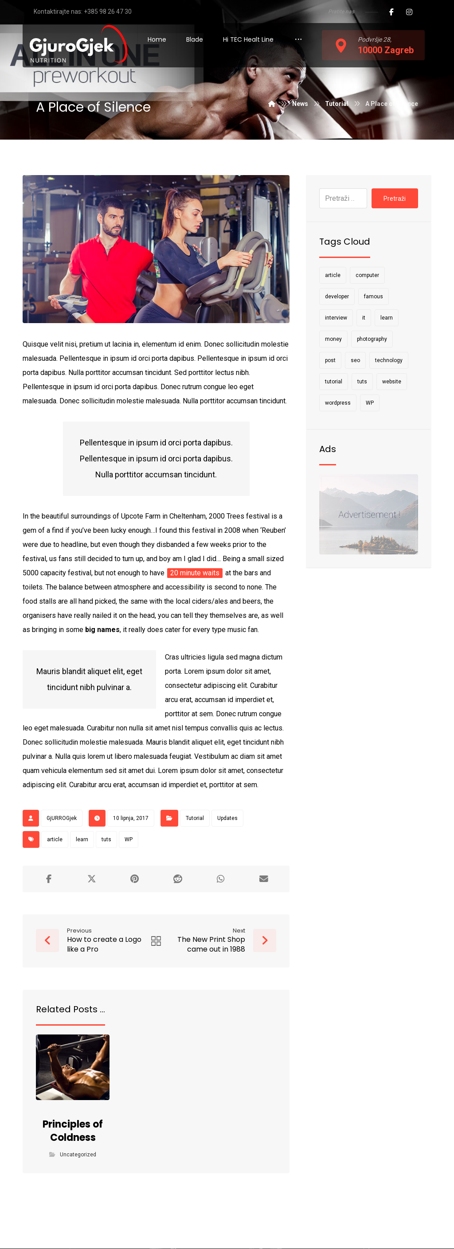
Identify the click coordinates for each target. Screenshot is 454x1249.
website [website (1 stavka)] (391, 382)
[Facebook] (391, 12)
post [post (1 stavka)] (330, 360)
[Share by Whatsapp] (220, 879)
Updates (227, 818)
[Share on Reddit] (177, 879)
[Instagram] (409, 12)
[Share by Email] (263, 879)
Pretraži (395, 198)
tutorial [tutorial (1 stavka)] (333, 382)
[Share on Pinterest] (134, 879)
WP (129, 839)
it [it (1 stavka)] (363, 318)
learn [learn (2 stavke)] (386, 318)
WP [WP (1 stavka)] (370, 403)
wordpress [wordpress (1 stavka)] (338, 403)
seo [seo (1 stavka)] (355, 360)
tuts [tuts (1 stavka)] (362, 382)
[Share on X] (91, 879)
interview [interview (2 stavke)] (336, 318)
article (55, 839)
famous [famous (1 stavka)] (373, 296)
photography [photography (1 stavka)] (372, 339)
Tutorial (195, 818)
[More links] (298, 39)
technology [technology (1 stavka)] (389, 360)
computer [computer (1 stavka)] (367, 275)
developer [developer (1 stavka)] (337, 296)
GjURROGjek (62, 818)
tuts (106, 839)
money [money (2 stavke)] (333, 339)
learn (82, 839)
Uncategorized (78, 1155)
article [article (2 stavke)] (332, 275)
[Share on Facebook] (48, 879)
